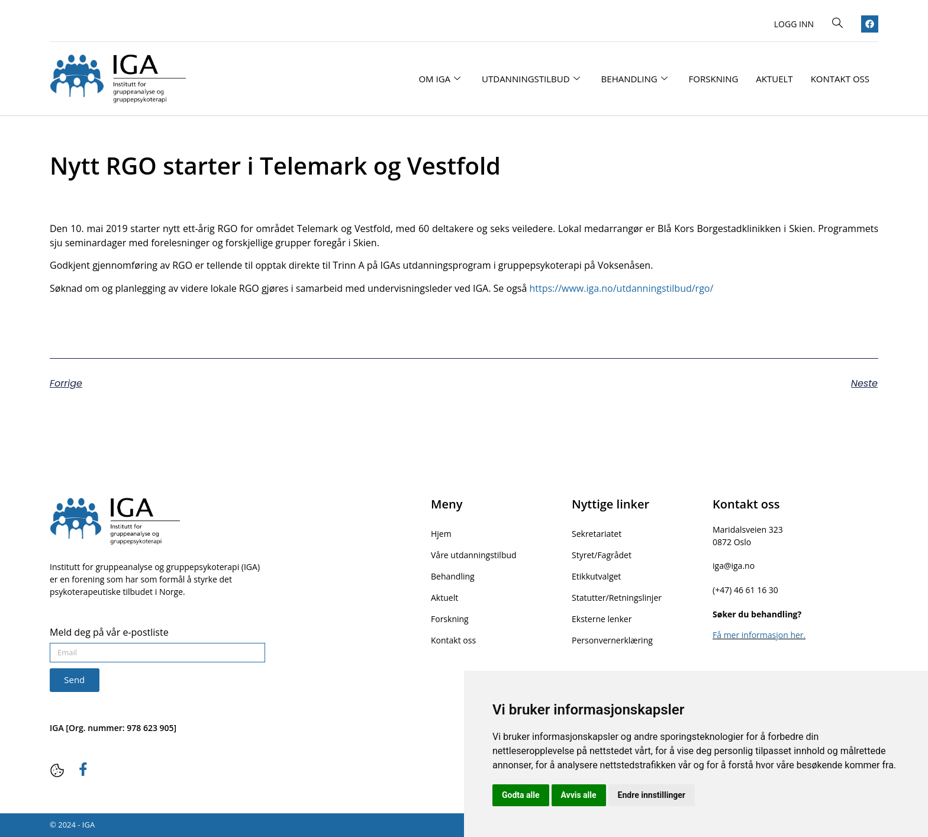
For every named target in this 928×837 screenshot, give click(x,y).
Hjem (441, 533)
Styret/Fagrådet (601, 555)
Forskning (714, 79)
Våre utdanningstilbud (474, 555)
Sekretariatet (596, 533)
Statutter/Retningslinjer (617, 597)
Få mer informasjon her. (759, 634)
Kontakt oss (840, 79)
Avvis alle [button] (579, 795)
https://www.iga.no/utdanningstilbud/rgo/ (621, 288)
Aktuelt (774, 79)
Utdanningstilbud (531, 79)
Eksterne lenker (601, 618)
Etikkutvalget (596, 576)
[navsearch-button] (837, 24)
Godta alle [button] (521, 795)
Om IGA (439, 79)
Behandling (634, 79)
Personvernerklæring (612, 640)
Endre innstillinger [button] (651, 795)
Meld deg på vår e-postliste (109, 633)
